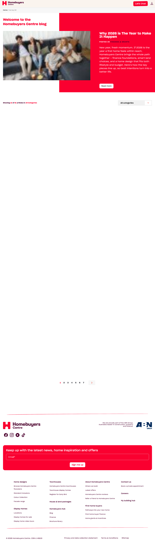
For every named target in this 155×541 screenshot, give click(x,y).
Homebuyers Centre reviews (96, 494)
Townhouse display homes (60, 490)
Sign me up (77, 465)
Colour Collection (20, 497)
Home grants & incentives (95, 518)
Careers (124, 493)
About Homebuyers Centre (97, 482)
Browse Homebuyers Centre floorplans (25, 487)
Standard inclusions (22, 493)
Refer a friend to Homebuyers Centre (100, 498)
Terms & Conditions (109, 538)
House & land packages (60, 502)
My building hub (128, 500)
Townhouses (55, 482)
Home (5, 10)
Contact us (126, 482)
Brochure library (56, 521)
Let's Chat (140, 3)
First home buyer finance (95, 514)
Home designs (20, 482)
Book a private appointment (132, 486)
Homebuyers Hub (57, 509)
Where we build (91, 486)
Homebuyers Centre (21, 538)
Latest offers (90, 490)
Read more (106, 86)
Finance (53, 517)
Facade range (19, 501)
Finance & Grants (119, 42)
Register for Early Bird (58, 494)
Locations (18, 513)
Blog (51, 513)
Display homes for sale (23, 517)
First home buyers (93, 506)
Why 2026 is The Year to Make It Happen (125, 35)
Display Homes (20, 509)
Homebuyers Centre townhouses (63, 486)
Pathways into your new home (97, 510)
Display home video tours (24, 521)
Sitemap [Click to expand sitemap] (125, 538)
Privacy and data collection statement (80, 538)
